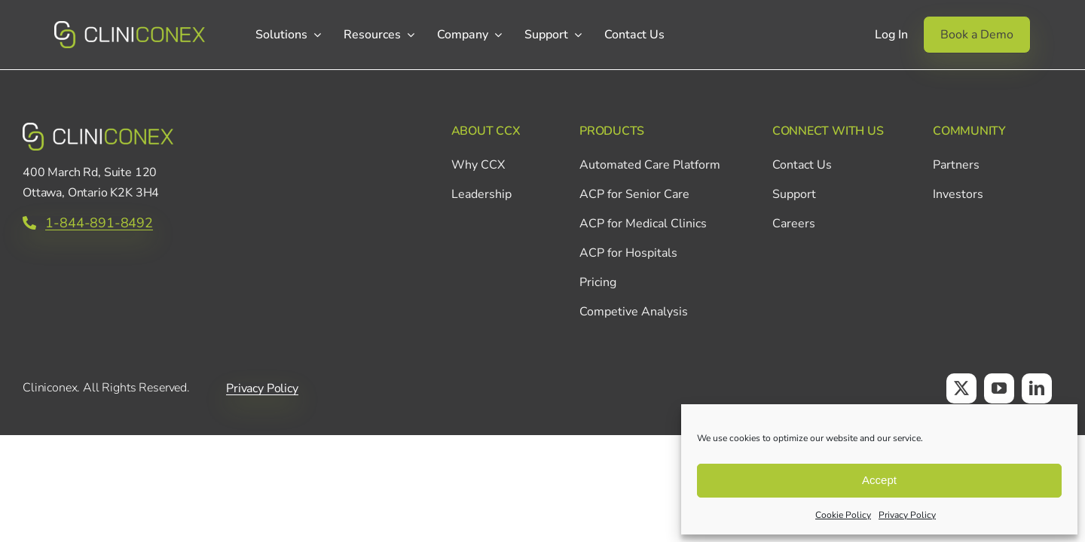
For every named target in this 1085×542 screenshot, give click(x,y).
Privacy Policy (907, 515)
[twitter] (961, 388)
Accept (879, 479)
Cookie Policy (843, 515)
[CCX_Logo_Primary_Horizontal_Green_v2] (129, 28)
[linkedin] (1037, 388)
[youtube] (999, 388)
